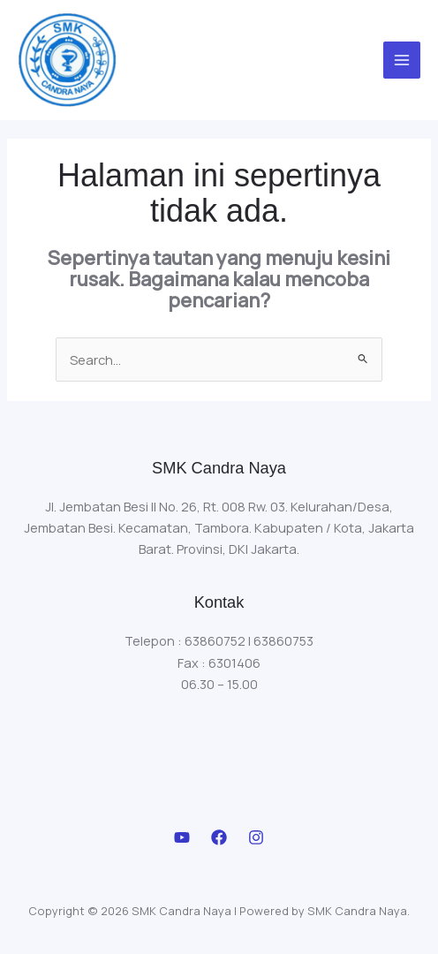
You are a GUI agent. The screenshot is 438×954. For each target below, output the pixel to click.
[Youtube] (182, 837)
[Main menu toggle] (401, 60)
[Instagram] (256, 837)
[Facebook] (219, 837)
